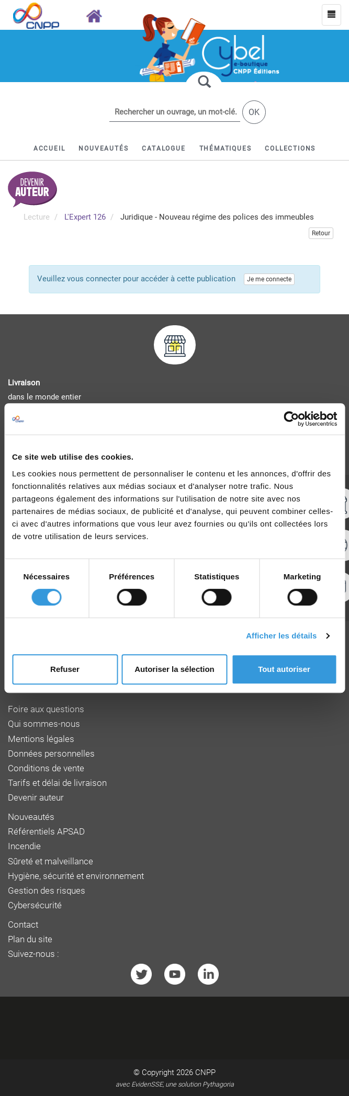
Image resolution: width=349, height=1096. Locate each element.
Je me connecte (269, 279)
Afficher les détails (281, 635)
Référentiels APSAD (46, 832)
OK (254, 112)
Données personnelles (51, 754)
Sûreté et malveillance (50, 861)
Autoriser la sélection (174, 669)
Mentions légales (41, 739)
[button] (163, 148)
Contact (23, 925)
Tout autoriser (284, 669)
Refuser (65, 669)
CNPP (205, 1072)
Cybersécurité (35, 905)
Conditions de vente (46, 768)
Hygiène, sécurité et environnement (76, 876)
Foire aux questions (46, 709)
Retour (321, 233)
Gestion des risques (46, 891)
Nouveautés (31, 817)
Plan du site (30, 939)
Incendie (24, 846)
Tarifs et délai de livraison (57, 783)
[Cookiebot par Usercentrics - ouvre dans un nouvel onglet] (291, 419)
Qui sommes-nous (44, 724)
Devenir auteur (36, 798)
